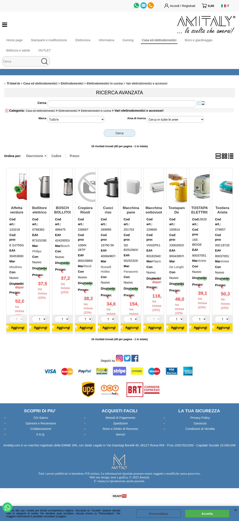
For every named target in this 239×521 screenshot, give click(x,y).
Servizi (120, 434)
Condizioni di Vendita (200, 428)
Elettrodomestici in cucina (96, 110)
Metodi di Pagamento (120, 417)
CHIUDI (235, 510)
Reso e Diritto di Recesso (120, 428)
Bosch (65, 246)
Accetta (207, 513)
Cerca (41, 103)
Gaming (128, 40)
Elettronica (82, 40)
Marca (42, 118)
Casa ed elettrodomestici (159, 40)
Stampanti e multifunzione (49, 40)
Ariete (202, 260)
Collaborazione (40, 428)
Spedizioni (120, 423)
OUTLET (44, 50)
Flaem (156, 261)
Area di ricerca (136, 118)
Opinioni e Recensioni (41, 423)
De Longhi (176, 267)
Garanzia (200, 423)
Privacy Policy (200, 417)
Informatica (106, 40)
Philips (36, 251)
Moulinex (15, 267)
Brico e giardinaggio (199, 40)
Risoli (87, 266)
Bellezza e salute (18, 50)
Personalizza (158, 513)
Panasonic (131, 271)
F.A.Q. (40, 434)
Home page (14, 40)
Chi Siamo (40, 417)
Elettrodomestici (68, 110)
